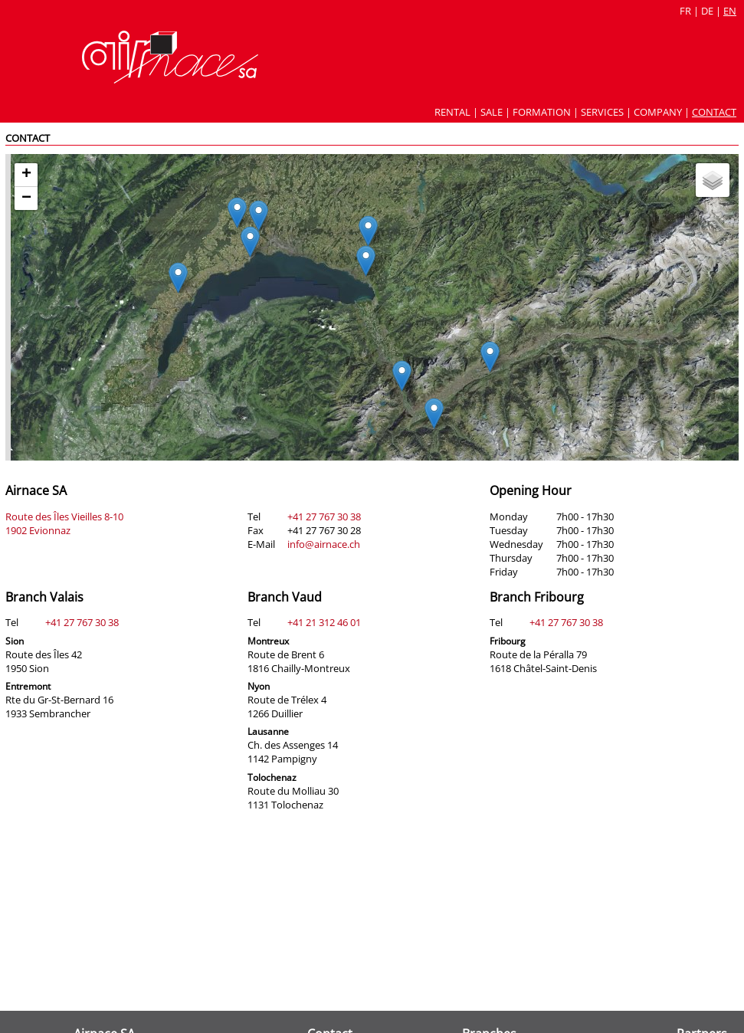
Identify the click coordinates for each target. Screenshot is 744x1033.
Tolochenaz (272, 777)
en (729, 11)
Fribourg (508, 641)
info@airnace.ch (323, 544)
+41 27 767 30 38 (324, 516)
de (707, 11)
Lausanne (268, 731)
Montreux (268, 641)
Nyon (258, 686)
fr (685, 11)
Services (602, 112)
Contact (714, 112)
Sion (14, 641)
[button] (401, 376)
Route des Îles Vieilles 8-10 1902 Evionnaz (64, 523)
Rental (452, 112)
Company (658, 112)
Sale (491, 112)
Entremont (28, 686)
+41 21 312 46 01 (324, 622)
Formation (542, 112)
